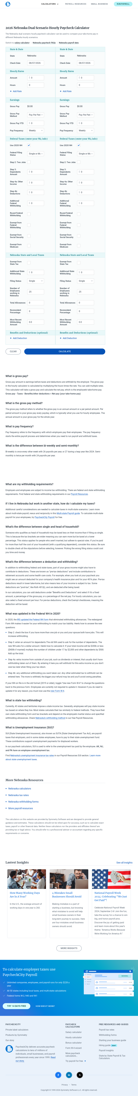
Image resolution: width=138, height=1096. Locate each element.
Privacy (65, 1085)
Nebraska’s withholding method (50, 718)
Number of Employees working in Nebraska (15, 292)
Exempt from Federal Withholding (16, 225)
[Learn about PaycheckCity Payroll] (109, 988)
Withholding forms (108, 1035)
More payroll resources (20, 808)
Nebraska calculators (19, 788)
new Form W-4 (57, 691)
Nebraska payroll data (69, 43)
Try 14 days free (16, 1006)
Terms (73, 1085)
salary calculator (22, 43)
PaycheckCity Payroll (45, 517)
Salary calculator (73, 1032)
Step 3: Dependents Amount (15, 172)
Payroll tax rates (106, 1029)
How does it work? (45, 1006)
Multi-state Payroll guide (68, 513)
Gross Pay (14, 106)
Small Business (99, 4)
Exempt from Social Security (16, 236)
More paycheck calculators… (72, 1054)
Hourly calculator (73, 1037)
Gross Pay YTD (17, 123)
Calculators (49, 4)
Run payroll (123, 4)
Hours (12, 85)
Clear (13, 351)
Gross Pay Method (14, 114)
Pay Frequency (16, 130)
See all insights (124, 862)
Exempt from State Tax (16, 262)
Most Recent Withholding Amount (15, 322)
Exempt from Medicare (16, 245)
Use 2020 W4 (16, 145)
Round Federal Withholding (16, 214)
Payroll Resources (75, 4)
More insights (69, 948)
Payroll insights (106, 1050)
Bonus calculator (73, 1042)
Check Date (15, 63)
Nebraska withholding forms (23, 801)
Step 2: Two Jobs (18, 162)
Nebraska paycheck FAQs (44, 43)
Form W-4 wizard (73, 1048)
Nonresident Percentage (15, 311)
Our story (10, 1040)
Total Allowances (17, 303)
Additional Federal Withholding (15, 203)
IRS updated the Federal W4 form (33, 619)
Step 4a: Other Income (16, 182)
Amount (13, 78)
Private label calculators (17, 1029)
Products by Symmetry (16, 1035)
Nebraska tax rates (18, 795)
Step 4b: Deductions (15, 192)
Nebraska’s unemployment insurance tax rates (32, 755)
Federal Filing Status (16, 153)
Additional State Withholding (17, 272)
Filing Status (15, 281)
